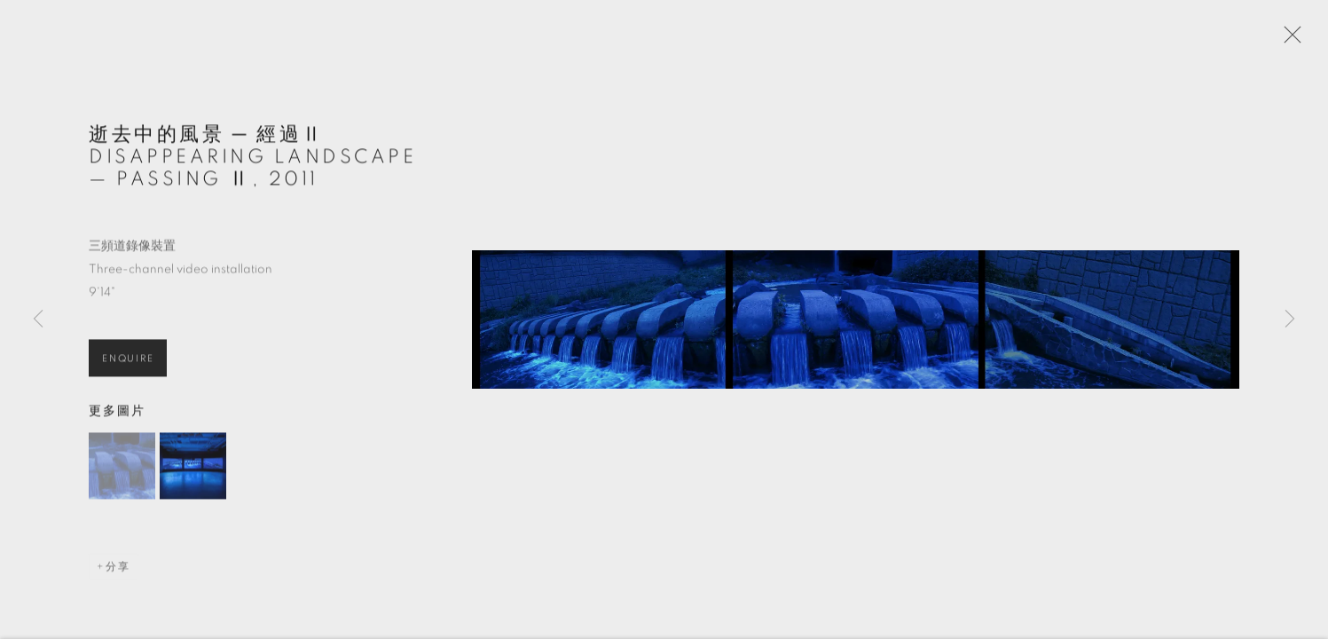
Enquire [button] (127, 365)
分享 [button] (118, 574)
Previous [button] (38, 319)
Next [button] (1290, 319)
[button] (122, 473)
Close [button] (1292, 40)
